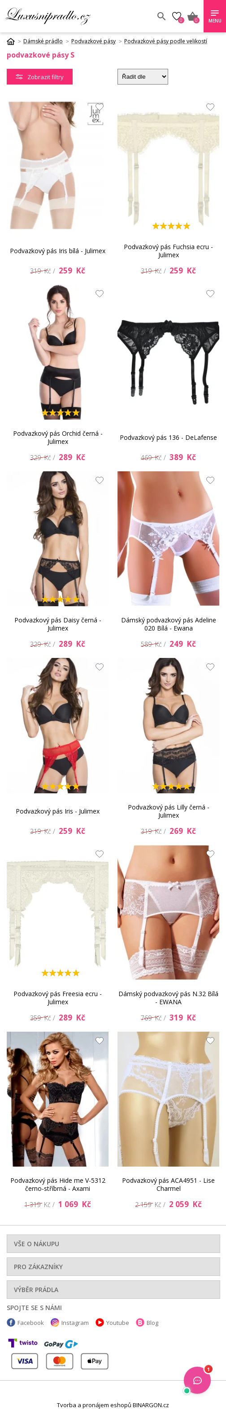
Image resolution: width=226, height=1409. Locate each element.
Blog (152, 1323)
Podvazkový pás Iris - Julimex (58, 811)
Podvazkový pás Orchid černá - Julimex (58, 437)
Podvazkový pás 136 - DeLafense (168, 437)
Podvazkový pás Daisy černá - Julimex (57, 624)
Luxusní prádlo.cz (70, 16)
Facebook (30, 1323)
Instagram (75, 1323)
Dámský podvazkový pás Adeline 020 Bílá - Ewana (168, 624)
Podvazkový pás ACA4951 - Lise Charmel (168, 1184)
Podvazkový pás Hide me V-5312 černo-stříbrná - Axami (57, 1184)
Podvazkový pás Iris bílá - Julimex (57, 250)
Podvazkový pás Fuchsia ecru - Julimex (168, 250)
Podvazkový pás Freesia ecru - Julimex (57, 997)
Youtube (117, 1323)
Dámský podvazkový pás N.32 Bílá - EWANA (168, 997)
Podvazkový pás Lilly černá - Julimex (168, 811)
